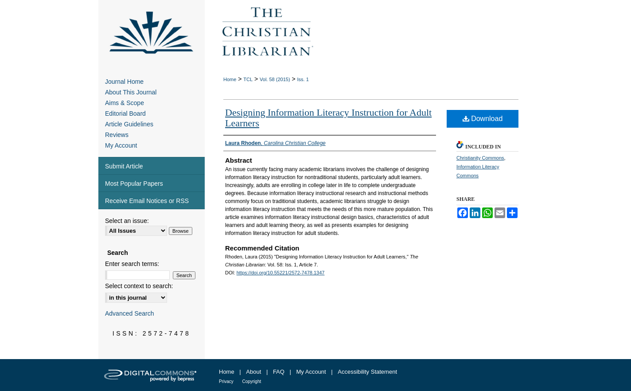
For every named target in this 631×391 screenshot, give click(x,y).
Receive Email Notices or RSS (147, 200)
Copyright (251, 381)
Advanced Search (129, 313)
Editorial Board (125, 113)
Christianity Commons (480, 157)
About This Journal (130, 92)
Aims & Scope (124, 102)
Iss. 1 (303, 79)
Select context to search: (139, 285)
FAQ (278, 371)
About (253, 371)
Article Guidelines (129, 124)
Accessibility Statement (367, 371)
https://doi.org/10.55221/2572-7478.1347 (281, 272)
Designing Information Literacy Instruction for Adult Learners (328, 118)
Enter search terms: (132, 263)
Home (229, 79)
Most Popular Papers (134, 183)
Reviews (117, 134)
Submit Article (124, 166)
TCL (248, 79)
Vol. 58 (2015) (275, 79)
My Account (121, 145)
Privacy (226, 381)
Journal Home (124, 81)
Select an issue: (127, 220)
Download (483, 118)
